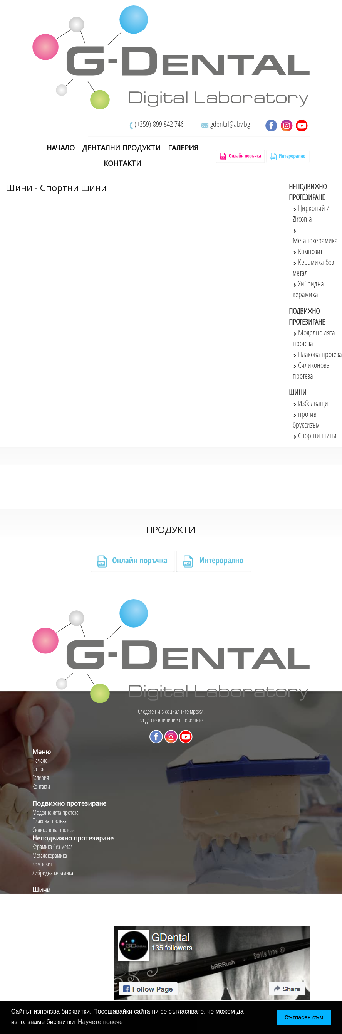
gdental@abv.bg (230, 124)
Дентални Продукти (121, 148)
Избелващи (310, 403)
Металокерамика (49, 855)
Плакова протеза (317, 354)
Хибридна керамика (52, 873)
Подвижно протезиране (307, 316)
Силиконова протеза (53, 829)
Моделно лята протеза (55, 812)
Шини (298, 392)
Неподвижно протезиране (308, 191)
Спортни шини (315, 435)
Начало (61, 148)
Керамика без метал (52, 846)
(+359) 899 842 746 (159, 124)
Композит (307, 251)
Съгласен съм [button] (304, 1017)
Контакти (122, 163)
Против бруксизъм (51, 907)
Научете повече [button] (100, 1022)
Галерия (183, 148)
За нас (38, 769)
